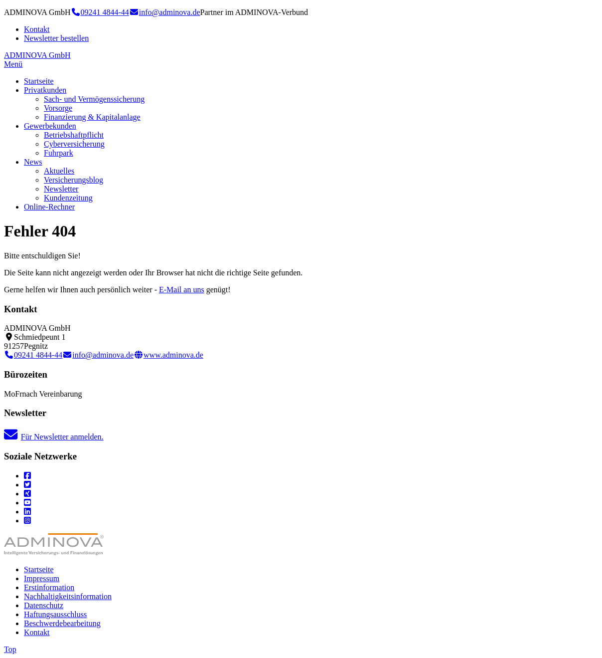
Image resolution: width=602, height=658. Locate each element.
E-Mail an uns (181, 289)
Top (10, 649)
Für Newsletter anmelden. (54, 437)
